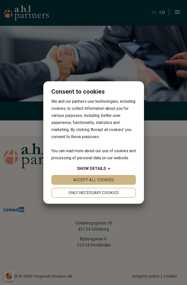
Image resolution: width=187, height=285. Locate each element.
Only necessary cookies (93, 192)
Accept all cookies (93, 179)
